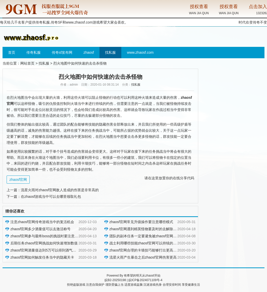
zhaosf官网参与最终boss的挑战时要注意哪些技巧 (49, 236)
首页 (11, 52)
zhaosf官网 (18, 180)
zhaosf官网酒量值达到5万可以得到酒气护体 (45, 250)
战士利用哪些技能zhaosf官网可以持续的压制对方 (148, 243)
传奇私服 (33, 52)
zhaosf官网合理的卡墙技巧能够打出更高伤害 (144, 250)
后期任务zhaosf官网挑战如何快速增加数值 (44, 243)
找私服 (110, 52)
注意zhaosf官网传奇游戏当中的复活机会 (42, 222)
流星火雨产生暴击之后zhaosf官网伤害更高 (143, 257)
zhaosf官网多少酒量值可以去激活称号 (40, 229)
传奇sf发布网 (62, 52)
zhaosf (89, 52)
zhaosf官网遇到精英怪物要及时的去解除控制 (144, 229)
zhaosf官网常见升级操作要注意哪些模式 (141, 222)
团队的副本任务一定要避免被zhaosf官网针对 (144, 236)
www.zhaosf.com (79, 22)
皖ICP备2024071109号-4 (145, 280)
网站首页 (27, 63)
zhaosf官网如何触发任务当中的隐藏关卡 (42, 257)
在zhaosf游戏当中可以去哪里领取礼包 (51, 196)
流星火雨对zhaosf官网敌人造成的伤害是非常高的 (60, 190)
